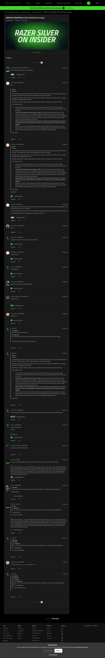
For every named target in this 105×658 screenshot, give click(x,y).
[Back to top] (101, 617)
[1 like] (17, 196)
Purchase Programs (7, 635)
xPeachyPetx (14, 313)
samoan (13, 267)
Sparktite (13, 204)
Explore (19, 625)
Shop (4, 625)
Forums (28, 3)
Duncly (12, 425)
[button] (97, 3)
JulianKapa (14, 281)
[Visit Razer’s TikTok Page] (62, 641)
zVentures (49, 635)
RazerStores (6, 628)
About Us (49, 628)
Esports (19, 635)
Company (49, 625)
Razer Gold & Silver (37, 12)
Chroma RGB (20, 630)
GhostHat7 (13, 237)
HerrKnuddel (14, 144)
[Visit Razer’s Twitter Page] (62, 636)
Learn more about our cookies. (80, 647)
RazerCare (34, 635)
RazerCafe (5, 630)
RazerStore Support (36, 633)
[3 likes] (18, 74)
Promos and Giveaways (63, 3)
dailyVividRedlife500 (16, 296)
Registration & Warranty (37, 630)
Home (5, 12)
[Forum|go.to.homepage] (12, 3)
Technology (20, 628)
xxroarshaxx (14, 225)
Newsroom (49, 633)
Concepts (20, 633)
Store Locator (6, 633)
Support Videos (35, 640)
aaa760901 (14, 328)
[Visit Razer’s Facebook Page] (62, 628)
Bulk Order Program (7, 638)
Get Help (34, 628)
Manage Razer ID (36, 638)
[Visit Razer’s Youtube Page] (62, 638)
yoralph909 (14, 252)
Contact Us (49, 638)
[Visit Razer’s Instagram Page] (62, 631)
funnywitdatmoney (15, 445)
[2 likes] (17, 305)
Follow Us (63, 625)
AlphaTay (13, 459)
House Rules (48, 3)
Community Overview (14, 12)
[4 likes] (18, 217)
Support (37, 3)
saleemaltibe (14, 562)
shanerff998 (14, 82)
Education (5, 640)
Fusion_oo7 (14, 410)
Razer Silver (78, 3)
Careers (48, 630)
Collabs (19, 638)
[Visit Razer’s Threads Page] (62, 633)
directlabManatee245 (16, 68)
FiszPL (12, 485)
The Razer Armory (25, 12)
